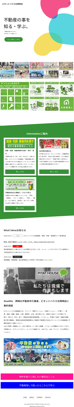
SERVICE (31, 397)
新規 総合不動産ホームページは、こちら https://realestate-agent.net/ (29, 242)
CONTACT (48, 397)
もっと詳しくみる (37, 39)
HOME (25, 397)
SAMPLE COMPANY (34, 404)
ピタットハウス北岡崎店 (12, 4)
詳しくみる (20, 172)
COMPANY (39, 397)
